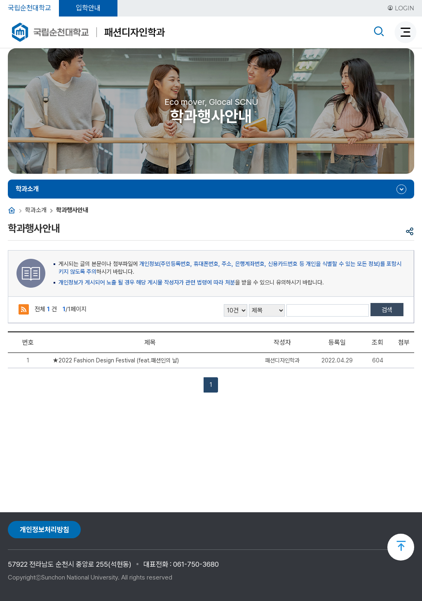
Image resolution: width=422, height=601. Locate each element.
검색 (387, 310)
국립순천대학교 (29, 8)
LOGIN (400, 8)
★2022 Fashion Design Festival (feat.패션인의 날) (116, 360)
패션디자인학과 (134, 32)
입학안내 (88, 8)
